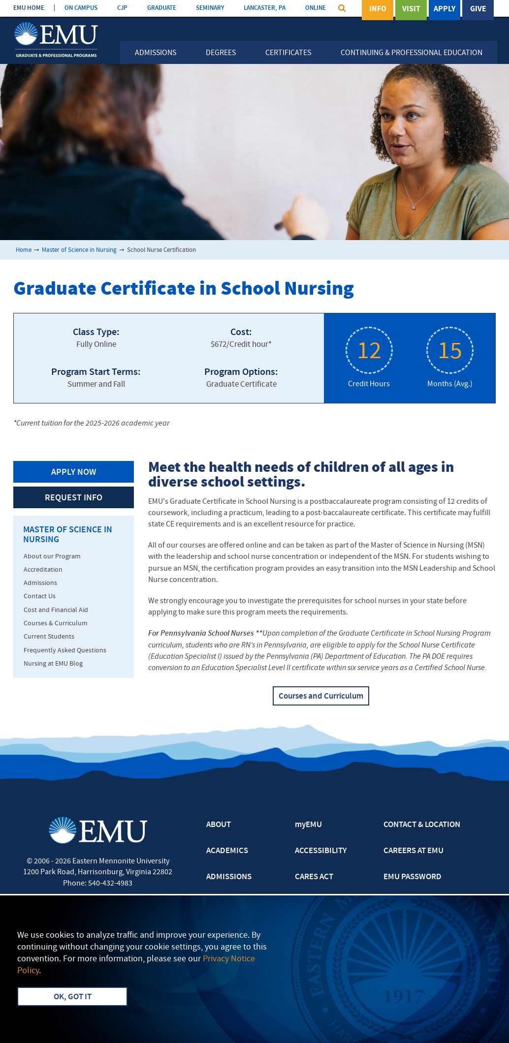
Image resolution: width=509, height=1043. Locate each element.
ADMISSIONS (229, 877)
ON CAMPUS (80, 8)
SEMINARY (210, 8)
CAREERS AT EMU (413, 851)
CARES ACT (314, 877)
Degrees (221, 53)
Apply (444, 9)
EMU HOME (28, 8)
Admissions (155, 53)
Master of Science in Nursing (79, 250)
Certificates (288, 53)
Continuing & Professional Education (411, 53)
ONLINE (315, 8)
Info (377, 9)
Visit (411, 9)
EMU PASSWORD (412, 877)
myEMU (308, 825)
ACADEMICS (227, 851)
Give (478, 9)
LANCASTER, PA (265, 8)
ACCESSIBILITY (321, 851)
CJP (122, 8)
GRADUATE (161, 8)
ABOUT (218, 825)
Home (24, 250)
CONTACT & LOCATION (421, 825)
